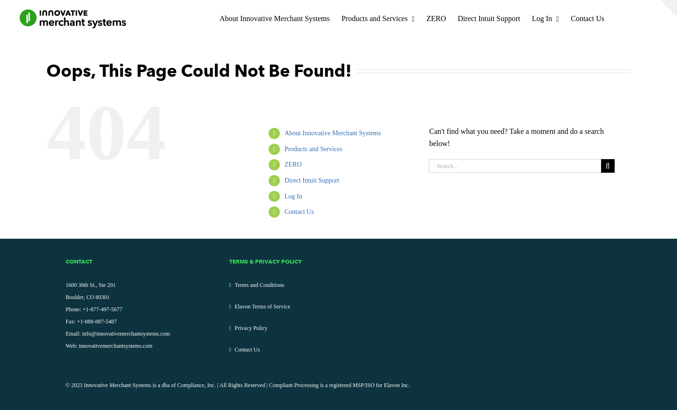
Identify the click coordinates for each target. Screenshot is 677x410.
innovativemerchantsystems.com (115, 346)
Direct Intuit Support (312, 180)
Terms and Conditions (260, 285)
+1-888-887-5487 (97, 321)
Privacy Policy (251, 328)
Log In (293, 196)
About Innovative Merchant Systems (333, 133)
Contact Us (299, 211)
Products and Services (314, 149)
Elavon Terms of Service (263, 306)
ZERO (293, 164)
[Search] (608, 166)
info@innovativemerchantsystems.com (126, 333)
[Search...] (515, 166)
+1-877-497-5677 (102, 309)
